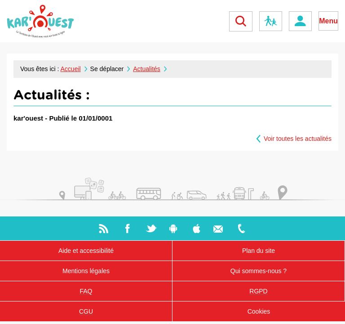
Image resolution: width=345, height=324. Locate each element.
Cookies (259, 311)
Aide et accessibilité (86, 250)
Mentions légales (86, 270)
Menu (328, 21)
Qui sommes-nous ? (258, 270)
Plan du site (258, 250)
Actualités (146, 68)
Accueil (71, 68)
